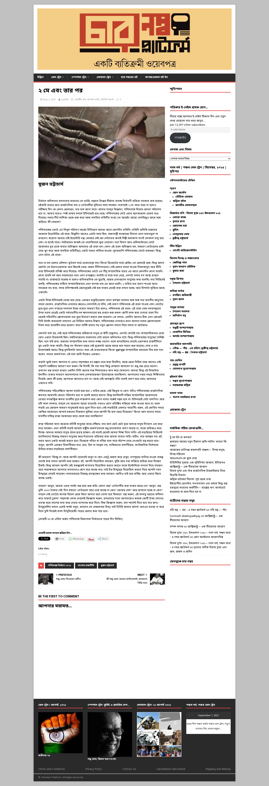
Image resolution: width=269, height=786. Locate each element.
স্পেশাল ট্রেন (79, 77)
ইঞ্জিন (40, 77)
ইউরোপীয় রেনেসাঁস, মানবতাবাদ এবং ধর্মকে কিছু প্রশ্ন (198, 484)
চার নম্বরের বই (129, 77)
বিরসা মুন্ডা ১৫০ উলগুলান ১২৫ (203, 213)
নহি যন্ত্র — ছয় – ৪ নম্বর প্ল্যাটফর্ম (187, 510)
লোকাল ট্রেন (104, 77)
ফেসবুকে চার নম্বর (181, 562)
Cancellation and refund (170, 769)
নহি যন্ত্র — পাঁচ (218, 510)
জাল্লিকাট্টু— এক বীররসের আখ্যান (188, 467)
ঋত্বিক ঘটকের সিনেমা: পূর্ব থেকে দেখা (190, 479)
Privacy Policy (93, 769)
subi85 (65, 99)
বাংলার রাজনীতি (86, 565)
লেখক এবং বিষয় (180, 150)
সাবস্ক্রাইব (180, 137)
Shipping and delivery (218, 769)
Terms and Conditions (51, 769)
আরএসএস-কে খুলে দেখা (183, 458)
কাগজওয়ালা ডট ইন (156, 77)
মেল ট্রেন (56, 77)
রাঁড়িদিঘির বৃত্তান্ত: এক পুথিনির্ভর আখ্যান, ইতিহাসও (197, 463)
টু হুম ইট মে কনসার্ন (180, 437)
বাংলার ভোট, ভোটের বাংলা (100, 99)
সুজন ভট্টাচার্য (107, 565)
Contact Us (129, 769)
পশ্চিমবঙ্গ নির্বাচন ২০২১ (59, 565)
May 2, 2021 (49, 99)
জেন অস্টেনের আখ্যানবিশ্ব (208, 537)
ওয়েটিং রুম (80, 99)
